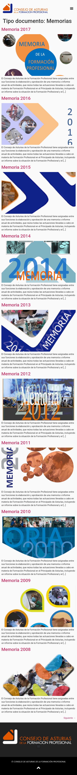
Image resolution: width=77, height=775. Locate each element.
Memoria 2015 (16, 167)
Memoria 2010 (16, 511)
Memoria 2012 (16, 373)
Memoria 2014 (16, 236)
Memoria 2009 (16, 580)
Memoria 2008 (16, 649)
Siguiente (70, 718)
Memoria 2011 (16, 442)
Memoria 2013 (16, 305)
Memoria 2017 (16, 29)
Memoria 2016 (16, 98)
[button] (71, 8)
